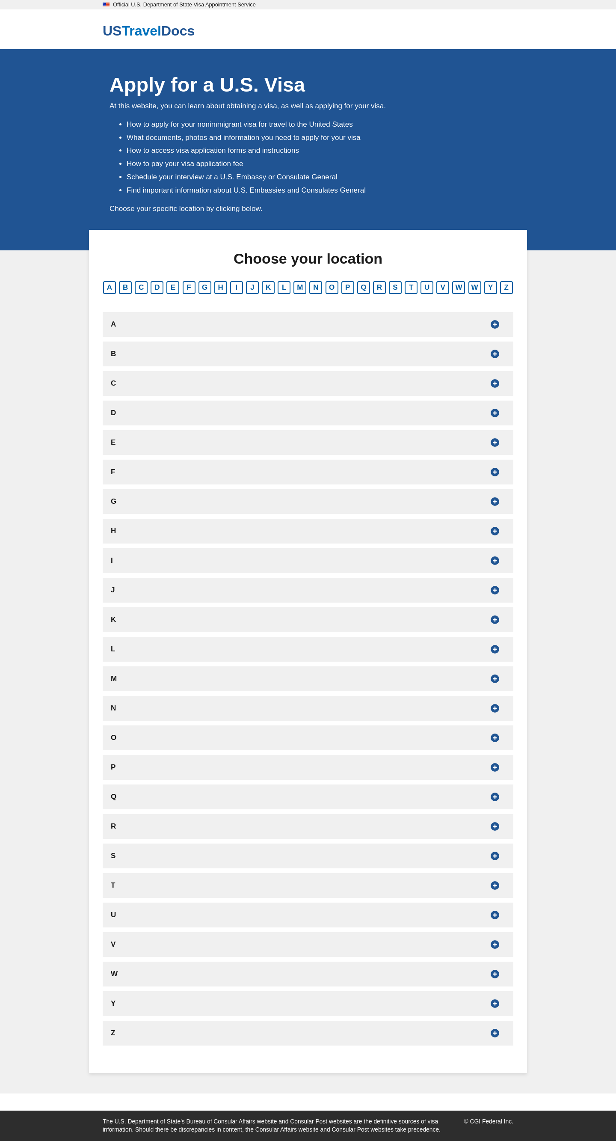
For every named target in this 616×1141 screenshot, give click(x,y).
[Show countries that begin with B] (308, 354)
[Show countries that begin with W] (308, 974)
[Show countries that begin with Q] (308, 796)
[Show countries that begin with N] (308, 708)
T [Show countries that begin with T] (411, 287)
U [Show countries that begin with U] (426, 287)
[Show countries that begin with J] (308, 590)
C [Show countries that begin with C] (141, 287)
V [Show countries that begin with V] (443, 287)
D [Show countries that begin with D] (157, 287)
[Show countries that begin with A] (308, 324)
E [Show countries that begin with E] (173, 287)
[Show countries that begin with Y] (308, 1003)
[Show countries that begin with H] (308, 531)
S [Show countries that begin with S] (395, 287)
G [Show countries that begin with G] (204, 287)
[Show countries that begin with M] (308, 678)
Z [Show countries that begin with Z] (506, 287)
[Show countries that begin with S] (308, 856)
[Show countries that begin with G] (308, 501)
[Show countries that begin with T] (308, 885)
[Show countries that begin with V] (308, 944)
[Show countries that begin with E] (308, 442)
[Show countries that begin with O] (308, 737)
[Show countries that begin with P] (308, 767)
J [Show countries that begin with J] (252, 287)
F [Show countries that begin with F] (189, 287)
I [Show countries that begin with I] (237, 287)
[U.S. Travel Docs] (149, 31)
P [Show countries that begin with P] (347, 287)
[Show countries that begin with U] (308, 915)
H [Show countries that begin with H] (220, 287)
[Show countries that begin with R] (308, 826)
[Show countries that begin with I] (308, 560)
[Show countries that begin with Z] (308, 1033)
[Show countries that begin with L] (308, 649)
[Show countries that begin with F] (308, 472)
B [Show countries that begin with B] (125, 287)
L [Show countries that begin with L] (284, 287)
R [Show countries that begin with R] (379, 287)
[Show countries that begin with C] (308, 383)
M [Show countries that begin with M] (300, 287)
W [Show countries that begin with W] (458, 287)
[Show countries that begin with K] (308, 619)
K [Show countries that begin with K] (268, 287)
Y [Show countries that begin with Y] (490, 287)
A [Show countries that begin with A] (109, 287)
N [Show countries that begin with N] (315, 287)
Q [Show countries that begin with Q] (363, 287)
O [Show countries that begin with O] (332, 287)
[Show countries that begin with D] (308, 413)
